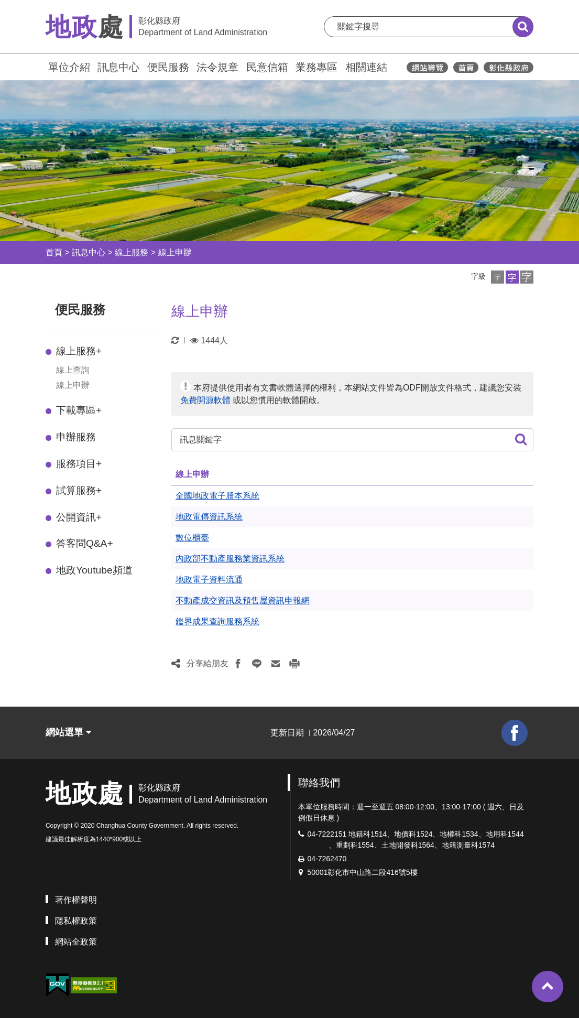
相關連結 (366, 67)
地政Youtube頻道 (94, 570)
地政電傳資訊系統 (209, 516)
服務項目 (79, 463)
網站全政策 (76, 941)
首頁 (54, 252)
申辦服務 (76, 436)
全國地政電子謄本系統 (217, 495)
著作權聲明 (76, 899)
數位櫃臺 (192, 537)
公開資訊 (79, 517)
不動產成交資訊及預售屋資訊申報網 (243, 600)
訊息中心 (118, 67)
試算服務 (79, 490)
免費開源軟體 (205, 400)
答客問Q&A (84, 543)
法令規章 (217, 67)
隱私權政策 (76, 920)
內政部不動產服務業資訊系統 (230, 558)
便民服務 (168, 67)
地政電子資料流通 (209, 579)
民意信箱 (267, 67)
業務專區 (316, 67)
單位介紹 (69, 67)
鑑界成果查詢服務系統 (217, 621)
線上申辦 (175, 252)
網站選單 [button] (68, 732)
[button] (497, 277)
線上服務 (131, 252)
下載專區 (79, 410)
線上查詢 (73, 369)
